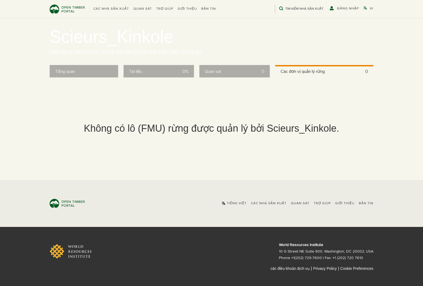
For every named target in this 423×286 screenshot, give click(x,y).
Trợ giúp (164, 9)
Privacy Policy (325, 268)
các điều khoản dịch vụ (290, 268)
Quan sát (142, 9)
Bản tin (208, 9)
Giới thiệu (187, 9)
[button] (111, 9)
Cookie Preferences (356, 268)
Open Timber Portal (67, 9)
